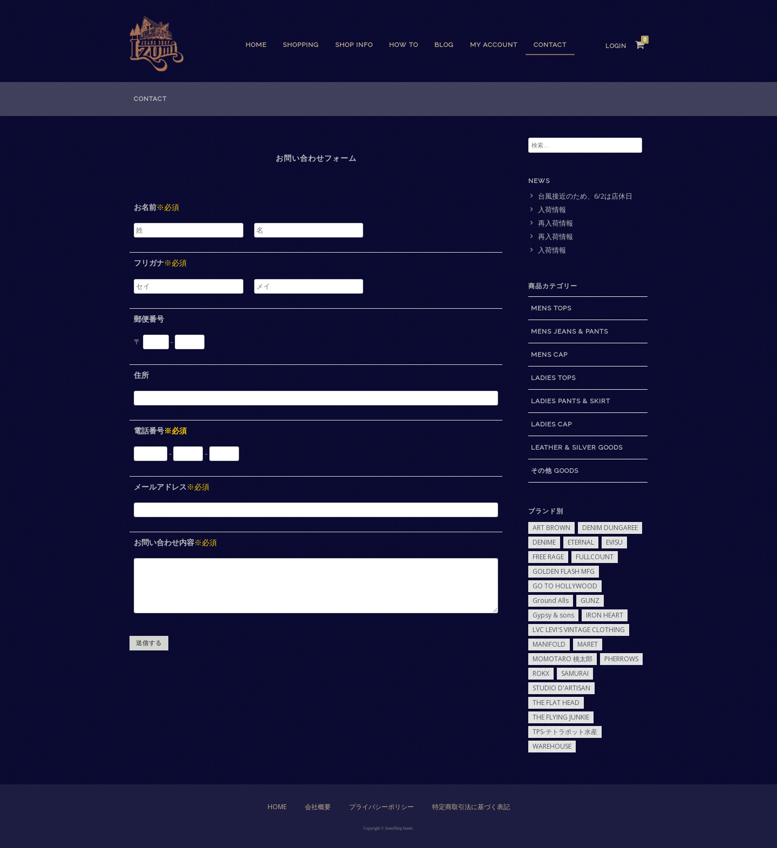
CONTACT (550, 45)
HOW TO (403, 45)
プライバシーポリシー (381, 806)
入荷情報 (552, 209)
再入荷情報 (555, 223)
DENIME (544, 542)
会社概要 (318, 806)
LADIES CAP (551, 424)
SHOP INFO (354, 45)
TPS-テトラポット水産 (565, 731)
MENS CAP (549, 354)
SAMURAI (575, 673)
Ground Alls (551, 600)
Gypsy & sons (553, 615)
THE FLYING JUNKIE (561, 717)
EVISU (614, 542)
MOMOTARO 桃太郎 (562, 658)
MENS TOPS (551, 308)
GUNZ (590, 600)
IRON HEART (604, 615)
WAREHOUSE (552, 746)
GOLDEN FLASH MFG (564, 571)
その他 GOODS (554, 470)
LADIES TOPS (553, 378)
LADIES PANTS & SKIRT (570, 401)
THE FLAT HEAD (556, 702)
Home (256, 45)
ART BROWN (551, 527)
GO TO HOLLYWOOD (565, 586)
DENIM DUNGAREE (610, 527)
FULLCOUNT (595, 556)
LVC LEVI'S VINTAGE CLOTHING (579, 629)
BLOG (444, 45)
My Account (493, 45)
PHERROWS (621, 658)
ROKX (541, 673)
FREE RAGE (548, 556)
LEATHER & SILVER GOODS (577, 447)
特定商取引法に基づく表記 (471, 806)
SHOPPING (301, 45)
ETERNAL (581, 542)
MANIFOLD (549, 644)
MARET (587, 644)
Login (615, 46)
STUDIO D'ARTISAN (561, 688)
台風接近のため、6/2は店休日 (585, 196)
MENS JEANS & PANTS (569, 331)
